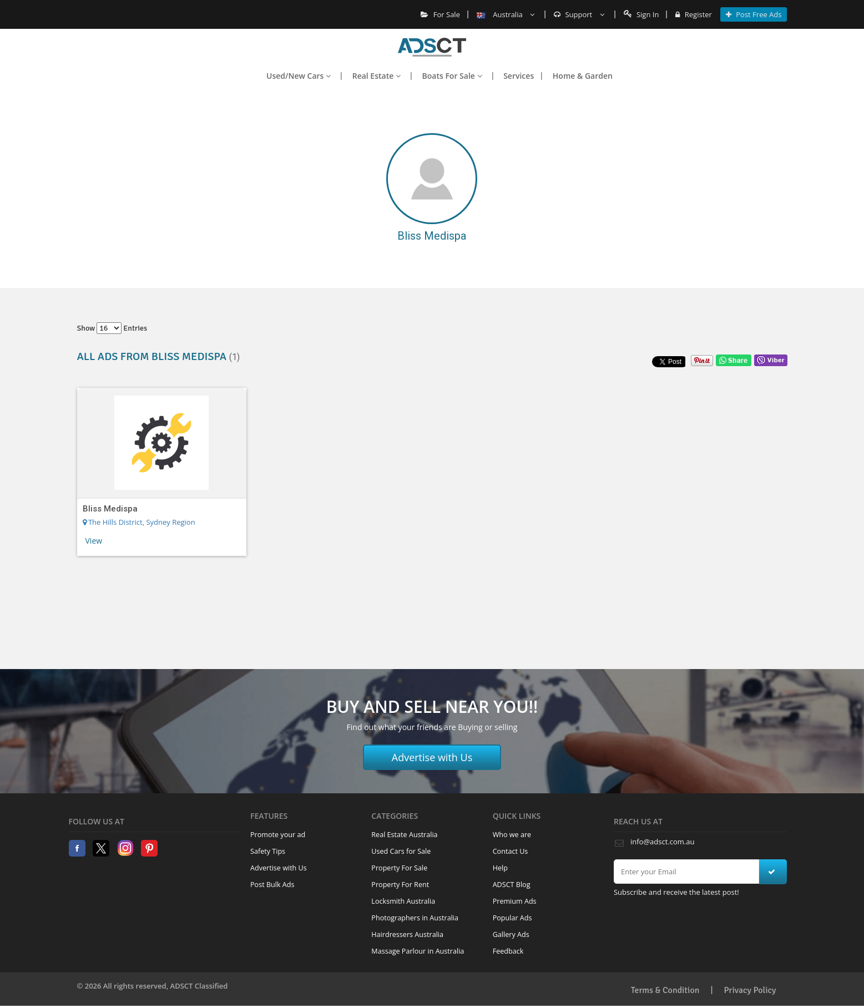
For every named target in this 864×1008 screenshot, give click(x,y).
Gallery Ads (511, 934)
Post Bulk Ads (272, 884)
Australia (505, 14)
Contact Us (510, 851)
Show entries (112, 328)
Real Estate (376, 75)
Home (432, 47)
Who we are (512, 834)
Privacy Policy (750, 990)
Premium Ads (515, 901)
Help (500, 868)
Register (693, 14)
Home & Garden (583, 75)
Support (579, 14)
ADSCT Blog (511, 884)
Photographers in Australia (414, 918)
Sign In (641, 14)
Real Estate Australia (404, 834)
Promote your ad (277, 834)
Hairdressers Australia (407, 934)
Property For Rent (400, 884)
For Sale (440, 14)
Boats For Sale (452, 75)
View (94, 540)
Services (518, 75)
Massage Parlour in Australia (417, 951)
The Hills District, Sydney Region (139, 522)
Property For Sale (399, 868)
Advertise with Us (432, 757)
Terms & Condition (665, 990)
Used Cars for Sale (401, 851)
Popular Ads (512, 918)
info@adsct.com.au (662, 842)
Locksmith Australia (403, 901)
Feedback (508, 951)
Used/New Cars (298, 75)
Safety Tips (267, 851)
